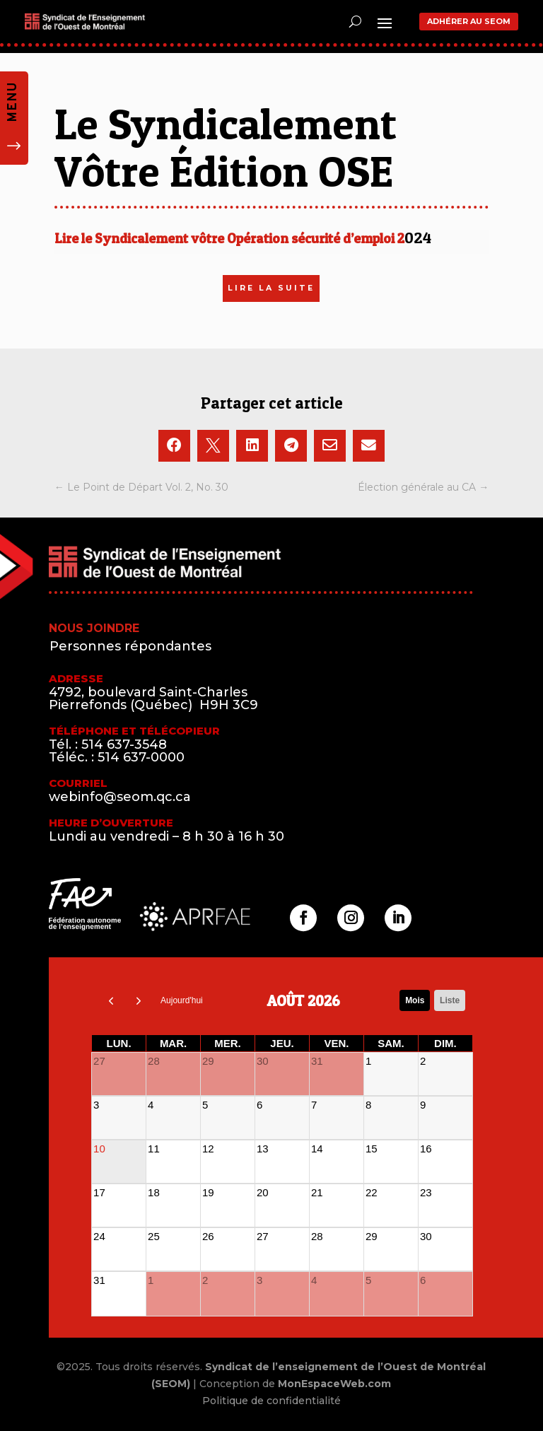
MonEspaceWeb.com (334, 1383)
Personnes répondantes (130, 646)
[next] (139, 1000)
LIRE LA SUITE (271, 288)
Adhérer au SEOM (468, 21)
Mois (414, 1000)
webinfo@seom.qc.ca (120, 797)
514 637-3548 (124, 744)
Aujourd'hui (181, 1000)
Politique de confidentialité (271, 1400)
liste (450, 1000)
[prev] (111, 1000)
